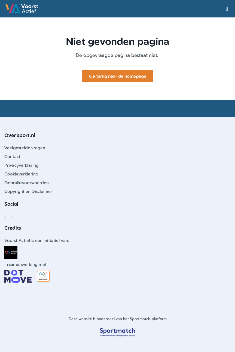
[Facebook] (5, 216)
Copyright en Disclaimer (28, 191)
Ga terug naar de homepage (117, 76)
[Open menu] (227, 9)
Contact (12, 156)
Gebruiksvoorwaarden (26, 182)
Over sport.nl (19, 135)
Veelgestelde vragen (24, 147)
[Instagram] (12, 216)
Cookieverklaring (21, 174)
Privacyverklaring (21, 165)
